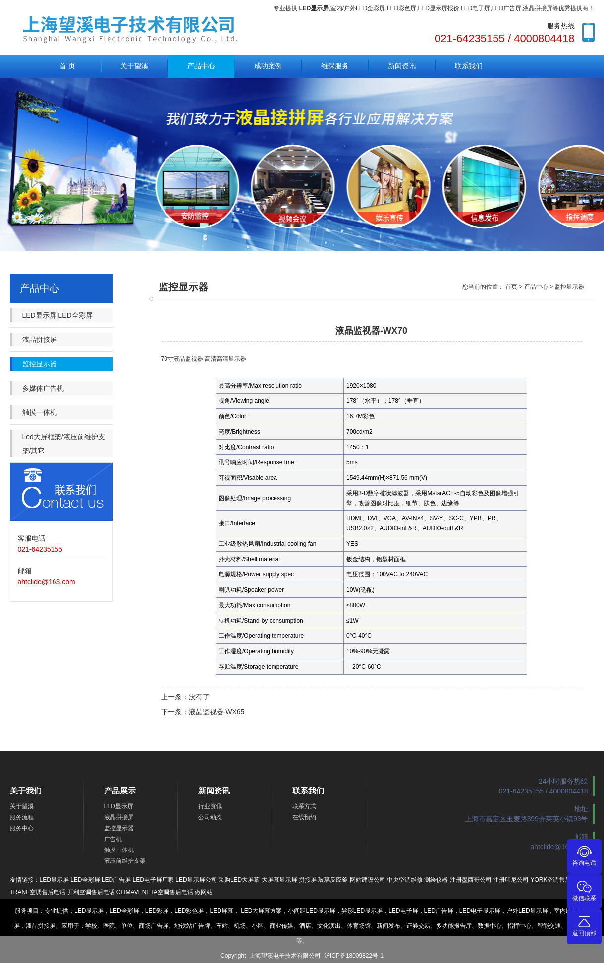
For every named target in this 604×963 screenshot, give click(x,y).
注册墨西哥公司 (471, 879)
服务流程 (22, 817)
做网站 (204, 892)
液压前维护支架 (125, 860)
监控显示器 (39, 364)
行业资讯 (210, 806)
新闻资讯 (402, 66)
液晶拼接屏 (39, 339)
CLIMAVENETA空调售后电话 (154, 892)
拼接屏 (308, 879)
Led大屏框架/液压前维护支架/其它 (63, 443)
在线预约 (304, 817)
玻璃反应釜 (333, 879)
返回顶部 (584, 925)
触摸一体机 (39, 412)
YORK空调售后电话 (556, 879)
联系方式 (304, 806)
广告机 (113, 839)
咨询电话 (584, 855)
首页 (511, 286)
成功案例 (268, 66)
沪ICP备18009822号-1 (354, 955)
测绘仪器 (436, 879)
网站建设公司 (367, 879)
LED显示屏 (118, 806)
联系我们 (469, 66)
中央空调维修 (405, 879)
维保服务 (335, 66)
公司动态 (210, 817)
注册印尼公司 (511, 879)
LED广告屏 (116, 879)
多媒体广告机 (43, 388)
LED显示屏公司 (196, 879)
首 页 (67, 66)
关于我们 (26, 791)
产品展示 (120, 791)
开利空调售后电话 (91, 892)
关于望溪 (134, 66)
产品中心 (201, 66)
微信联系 (584, 890)
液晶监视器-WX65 (217, 712)
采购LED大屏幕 (239, 879)
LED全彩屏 (85, 879)
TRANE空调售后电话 (38, 892)
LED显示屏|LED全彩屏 (57, 315)
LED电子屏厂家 (153, 879)
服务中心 (22, 828)
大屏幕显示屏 (279, 879)
